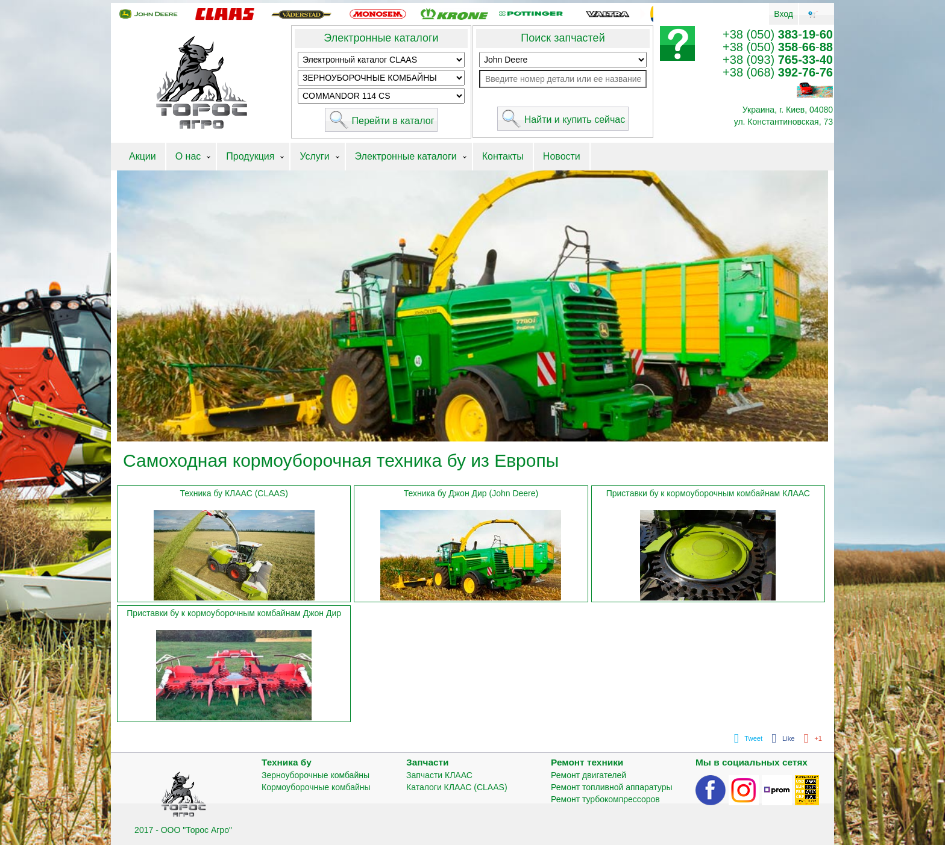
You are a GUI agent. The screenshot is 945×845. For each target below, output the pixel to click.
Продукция (250, 156)
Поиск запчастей (562, 38)
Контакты (503, 156)
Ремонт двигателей (588, 775)
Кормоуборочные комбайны (316, 787)
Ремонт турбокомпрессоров (605, 799)
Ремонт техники (587, 762)
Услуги (314, 156)
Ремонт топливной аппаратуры (612, 787)
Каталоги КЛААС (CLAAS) (456, 787)
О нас (188, 156)
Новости (561, 156)
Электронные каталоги (381, 38)
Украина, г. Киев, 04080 (787, 109)
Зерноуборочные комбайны (315, 775)
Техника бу (287, 762)
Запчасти (427, 762)
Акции (142, 156)
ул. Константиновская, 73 (783, 121)
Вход (783, 14)
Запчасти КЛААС (439, 775)
